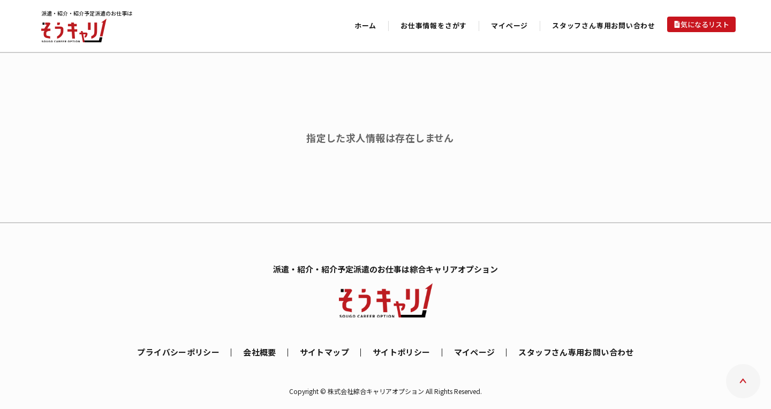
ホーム (365, 25)
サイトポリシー (401, 352)
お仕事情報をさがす (433, 25)
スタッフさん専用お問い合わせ (603, 25)
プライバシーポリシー (178, 352)
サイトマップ (324, 352)
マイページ (474, 352)
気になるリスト (705, 24)
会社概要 (259, 352)
